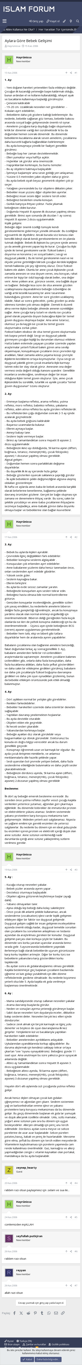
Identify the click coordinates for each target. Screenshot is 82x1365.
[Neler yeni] (70, 21)
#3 (76, 869)
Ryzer (9, 1341)
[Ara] (77, 21)
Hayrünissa (13, 46)
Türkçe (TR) (24, 1341)
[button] (4, 21)
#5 (76, 1217)
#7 (76, 1285)
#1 (76, 72)
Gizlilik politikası (60, 1344)
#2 (76, 537)
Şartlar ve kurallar (36, 1344)
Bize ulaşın (14, 1344)
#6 (76, 1251)
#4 (76, 1183)
